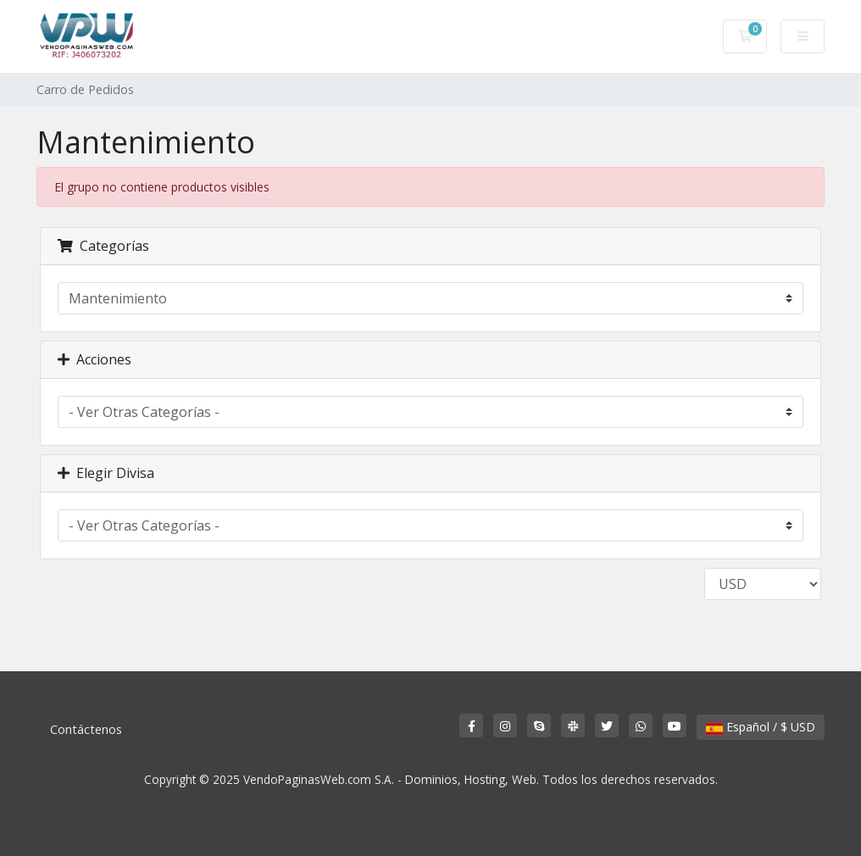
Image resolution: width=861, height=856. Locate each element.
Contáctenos (86, 729)
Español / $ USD (760, 727)
